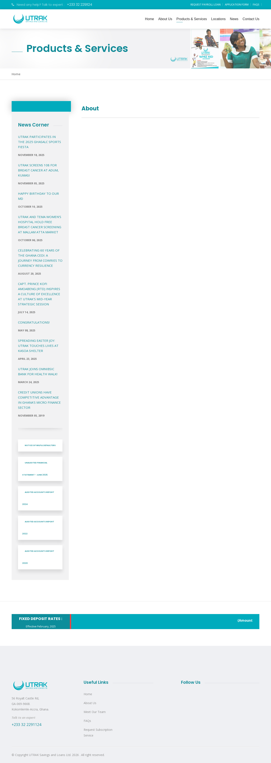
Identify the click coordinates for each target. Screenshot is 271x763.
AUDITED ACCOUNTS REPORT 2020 (38, 557)
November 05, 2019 (31, 415)
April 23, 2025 (27, 359)
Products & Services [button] (191, 19)
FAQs (256, 4)
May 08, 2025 (26, 330)
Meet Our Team (95, 712)
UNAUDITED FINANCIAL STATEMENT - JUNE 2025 (35, 468)
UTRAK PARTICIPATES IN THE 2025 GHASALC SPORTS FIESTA (39, 142)
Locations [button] (218, 19)
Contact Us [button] (251, 19)
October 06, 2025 (30, 240)
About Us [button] (165, 19)
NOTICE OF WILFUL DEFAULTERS (40, 445)
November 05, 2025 (31, 183)
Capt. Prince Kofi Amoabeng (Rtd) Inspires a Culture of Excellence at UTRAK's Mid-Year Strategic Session (39, 294)
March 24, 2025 (28, 382)
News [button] (234, 19)
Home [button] (149, 19)
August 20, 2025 (29, 273)
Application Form (237, 4)
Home (16, 74)
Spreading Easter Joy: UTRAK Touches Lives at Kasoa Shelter (38, 345)
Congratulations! (34, 322)
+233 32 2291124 (79, 4)
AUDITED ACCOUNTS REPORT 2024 (38, 498)
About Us (90, 703)
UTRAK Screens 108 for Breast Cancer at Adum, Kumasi (38, 170)
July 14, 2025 (26, 312)
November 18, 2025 (31, 155)
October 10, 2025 (30, 206)
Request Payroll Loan (206, 4)
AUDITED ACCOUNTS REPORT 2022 (38, 527)
